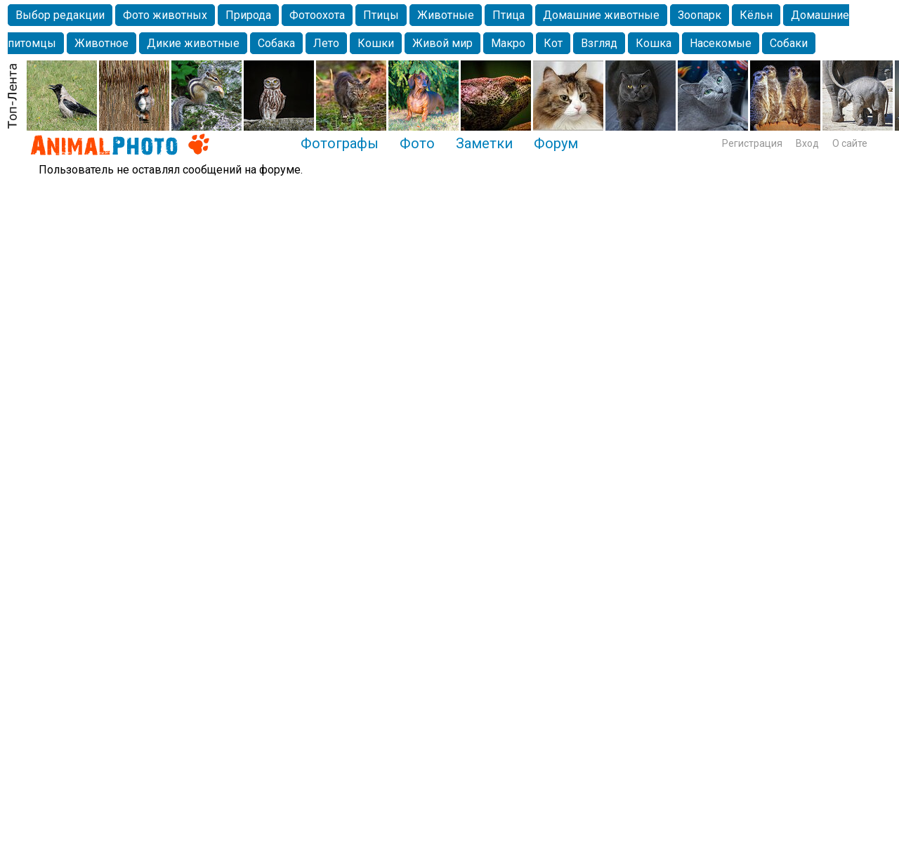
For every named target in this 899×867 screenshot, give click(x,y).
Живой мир (442, 43)
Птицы (381, 15)
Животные (445, 15)
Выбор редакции (60, 15)
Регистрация (752, 143)
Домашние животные (601, 15)
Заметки (484, 143)
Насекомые (721, 43)
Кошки (375, 43)
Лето (326, 43)
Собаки (789, 43)
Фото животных (165, 15)
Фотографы (340, 143)
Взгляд (599, 43)
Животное (101, 43)
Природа (248, 15)
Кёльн (756, 15)
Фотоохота (317, 15)
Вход (807, 143)
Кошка (653, 43)
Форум (556, 143)
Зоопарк (699, 15)
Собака (276, 43)
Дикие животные (193, 43)
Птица (508, 15)
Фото (417, 143)
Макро (508, 43)
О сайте (849, 143)
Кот (553, 43)
